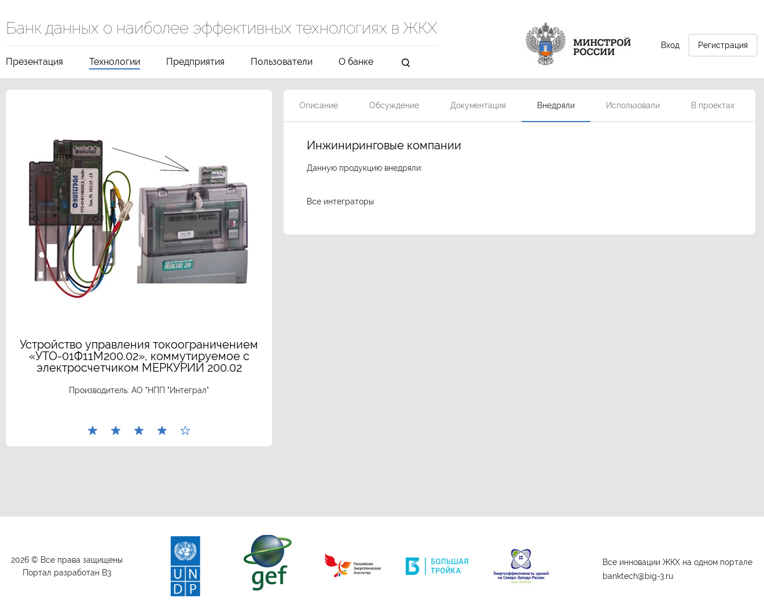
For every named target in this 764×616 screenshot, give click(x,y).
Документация (478, 105)
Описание (318, 105)
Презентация (34, 62)
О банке (356, 62)
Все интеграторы (340, 201)
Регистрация (723, 45)
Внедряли (556, 105)
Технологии (114, 62)
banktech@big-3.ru (638, 576)
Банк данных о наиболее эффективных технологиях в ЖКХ (221, 29)
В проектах (712, 105)
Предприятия (195, 62)
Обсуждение (394, 105)
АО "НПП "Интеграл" (170, 390)
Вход (670, 45)
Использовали (633, 105)
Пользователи (282, 62)
